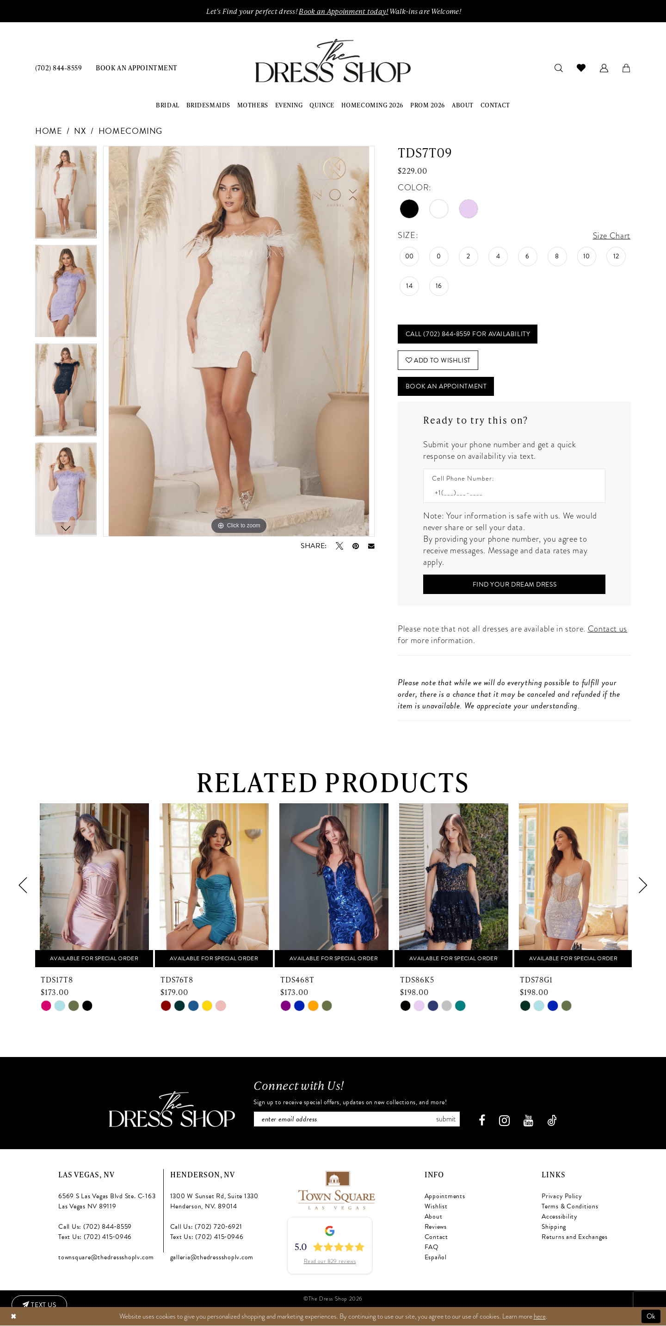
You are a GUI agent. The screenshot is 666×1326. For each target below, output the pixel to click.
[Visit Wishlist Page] (581, 67)
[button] (604, 67)
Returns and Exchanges (575, 1237)
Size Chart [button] (611, 235)
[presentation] (94, 885)
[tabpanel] (66, 195)
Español (436, 1257)
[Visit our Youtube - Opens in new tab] (528, 1120)
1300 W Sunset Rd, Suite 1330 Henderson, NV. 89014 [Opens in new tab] (214, 1201)
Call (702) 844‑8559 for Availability (468, 334)
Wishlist (436, 1206)
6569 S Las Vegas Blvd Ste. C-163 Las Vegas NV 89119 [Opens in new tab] (106, 1201)
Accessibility (560, 1216)
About (434, 1216)
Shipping (554, 1227)
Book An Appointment (446, 386)
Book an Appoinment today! (343, 11)
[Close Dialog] (13, 1316)
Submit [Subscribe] (446, 1119)
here (540, 1316)
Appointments (445, 1196)
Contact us (607, 628)
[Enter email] (356, 1119)
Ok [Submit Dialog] (651, 1316)
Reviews (436, 1227)
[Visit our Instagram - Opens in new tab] (504, 1120)
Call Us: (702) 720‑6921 (206, 1227)
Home (48, 131)
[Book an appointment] (136, 67)
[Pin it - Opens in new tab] (355, 546)
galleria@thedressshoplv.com (212, 1257)
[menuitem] (58, 67)
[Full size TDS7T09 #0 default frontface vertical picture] (239, 341)
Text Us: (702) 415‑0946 (95, 1237)
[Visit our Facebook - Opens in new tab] (482, 1120)
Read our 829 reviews (330, 1261)
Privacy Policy (562, 1196)
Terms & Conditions (570, 1206)
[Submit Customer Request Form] (514, 584)
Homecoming (130, 131)
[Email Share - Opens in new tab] (371, 546)
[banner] (333, 61)
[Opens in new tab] (336, 1189)
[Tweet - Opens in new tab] (339, 546)
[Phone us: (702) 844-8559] (58, 67)
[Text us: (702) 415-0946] (39, 1305)
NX (80, 131)
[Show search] (559, 67)
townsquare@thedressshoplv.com (106, 1257)
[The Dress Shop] (172, 1109)
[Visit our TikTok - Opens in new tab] (552, 1120)
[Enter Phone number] (509, 493)
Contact (436, 1237)
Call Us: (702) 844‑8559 (95, 1227)
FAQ (432, 1247)
